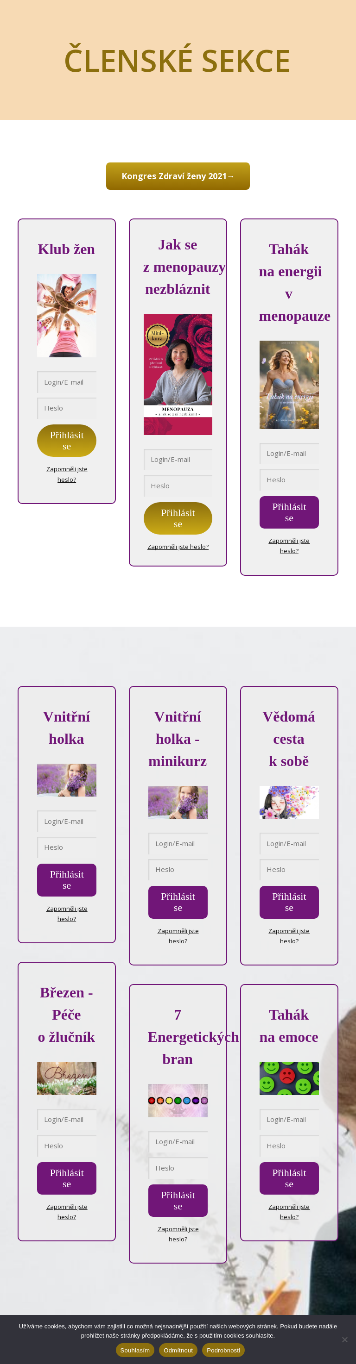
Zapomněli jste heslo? (178, 545)
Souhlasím (135, 1350)
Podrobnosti (223, 1350)
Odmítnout (178, 1350)
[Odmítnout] (344, 1339)
